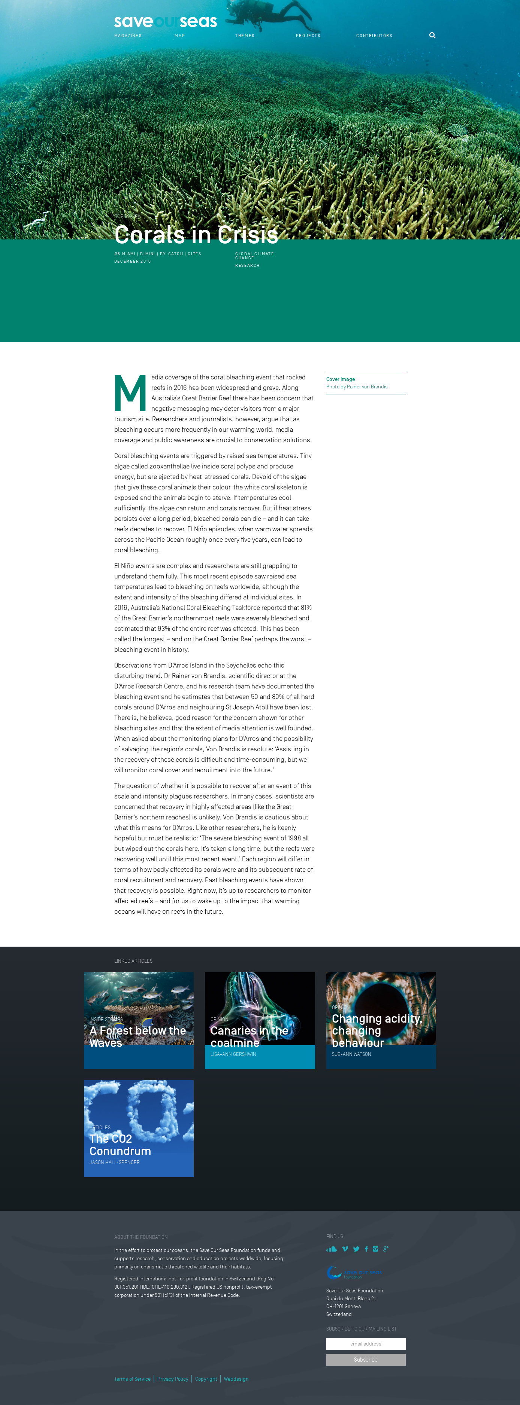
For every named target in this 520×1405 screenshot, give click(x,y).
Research (247, 265)
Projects (308, 35)
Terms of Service (132, 1379)
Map (180, 35)
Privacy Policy (172, 1379)
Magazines (128, 35)
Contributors (374, 35)
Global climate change (254, 256)
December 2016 (132, 261)
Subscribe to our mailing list (361, 1329)
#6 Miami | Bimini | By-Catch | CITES (158, 254)
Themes (245, 35)
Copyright (206, 1379)
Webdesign (236, 1379)
